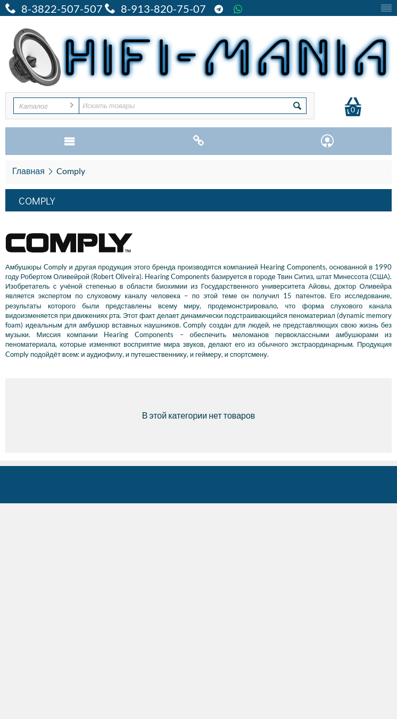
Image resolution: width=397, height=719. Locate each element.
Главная (28, 171)
